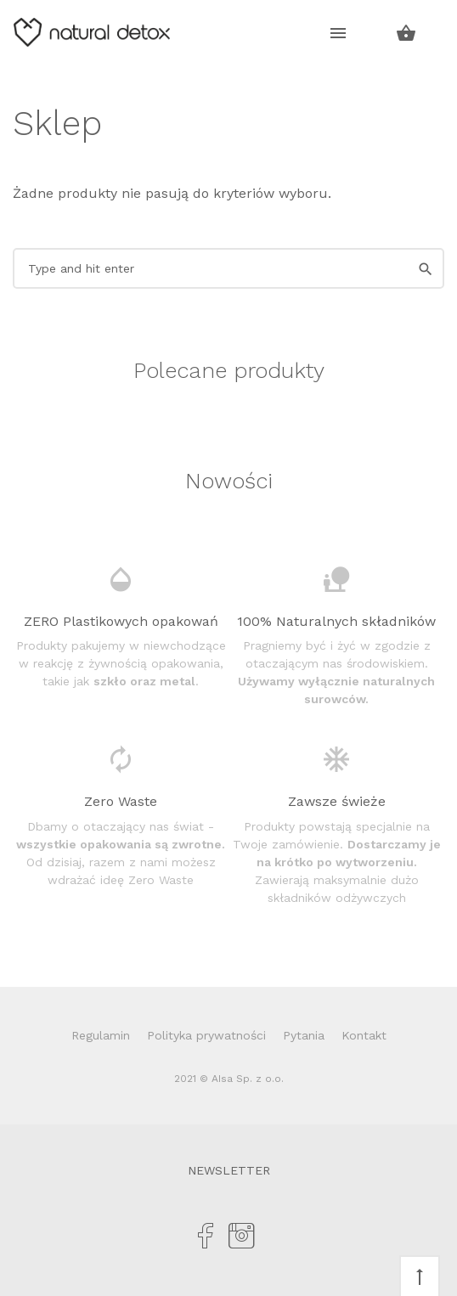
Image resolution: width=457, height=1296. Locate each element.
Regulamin (100, 1035)
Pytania (303, 1035)
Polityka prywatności (206, 1035)
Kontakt (363, 1035)
